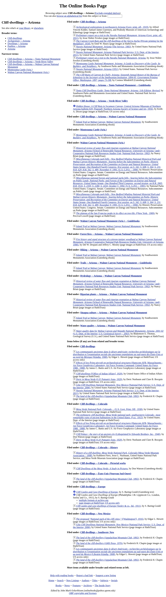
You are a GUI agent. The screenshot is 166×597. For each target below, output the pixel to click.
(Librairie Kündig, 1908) (118, 551)
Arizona (11, 49)
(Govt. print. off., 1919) (112, 27)
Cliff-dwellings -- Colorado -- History (99, 447)
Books (58, 585)
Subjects (104, 580)
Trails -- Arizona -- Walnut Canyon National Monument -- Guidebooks (116, 263)
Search (60, 580)
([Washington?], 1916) (110, 519)
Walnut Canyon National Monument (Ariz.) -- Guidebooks (110, 221)
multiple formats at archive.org (93, 500)
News (67, 585)
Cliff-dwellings (15, 38)
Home (51, 580)
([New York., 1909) (115, 213)
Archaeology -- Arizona (19, 41)
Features (77, 585)
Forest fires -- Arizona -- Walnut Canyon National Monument (111, 234)
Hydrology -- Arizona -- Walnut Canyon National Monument (111, 276)
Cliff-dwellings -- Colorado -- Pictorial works (103, 463)
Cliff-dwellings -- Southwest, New (97, 532)
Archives (87, 585)
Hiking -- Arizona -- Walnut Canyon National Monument (109, 249)
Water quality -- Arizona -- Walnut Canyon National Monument (112, 325)
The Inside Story (103, 585)
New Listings (72, 580)
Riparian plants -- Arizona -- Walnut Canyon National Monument (113, 294)
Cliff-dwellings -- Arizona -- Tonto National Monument (34, 59)
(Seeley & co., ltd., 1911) (108, 506)
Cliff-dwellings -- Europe (92, 486)
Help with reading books (62, 575)
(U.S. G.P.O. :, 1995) (118, 182)
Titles (94, 580)
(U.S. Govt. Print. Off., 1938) (109, 409)
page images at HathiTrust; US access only (99, 503)
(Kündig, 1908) (118, 354)
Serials (114, 580)
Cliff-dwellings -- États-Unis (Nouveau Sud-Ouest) (105, 473)
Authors (85, 580)
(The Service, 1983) (103, 46)
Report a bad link (84, 575)
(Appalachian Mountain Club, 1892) (107, 396)
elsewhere (38, 28)
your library (24, 28)
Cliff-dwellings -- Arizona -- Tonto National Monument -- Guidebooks (115, 85)
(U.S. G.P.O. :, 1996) (117, 164)
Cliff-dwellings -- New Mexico (95, 513)
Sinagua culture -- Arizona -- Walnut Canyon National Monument (113, 312)
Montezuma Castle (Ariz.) (20, 69)
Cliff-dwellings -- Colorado (93, 404)
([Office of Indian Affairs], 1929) (99, 373)
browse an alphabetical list (69, 16)
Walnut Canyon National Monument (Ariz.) (28, 72)
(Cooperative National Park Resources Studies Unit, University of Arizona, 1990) (118, 242)
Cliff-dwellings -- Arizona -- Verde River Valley (30, 61)
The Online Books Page (83, 5)
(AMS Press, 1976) (99, 543)
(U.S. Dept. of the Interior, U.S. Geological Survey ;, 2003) (118, 332)
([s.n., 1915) (116, 416)
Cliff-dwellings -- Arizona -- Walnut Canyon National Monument (113, 116)
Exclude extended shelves (107, 13)
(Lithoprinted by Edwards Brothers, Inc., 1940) (118, 434)
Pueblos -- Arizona (16, 46)
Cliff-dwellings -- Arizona (93, 21)
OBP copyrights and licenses (82, 593)
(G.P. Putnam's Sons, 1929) (99, 379)
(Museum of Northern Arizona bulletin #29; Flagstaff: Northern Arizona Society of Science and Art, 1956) (117, 107)
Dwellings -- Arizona (18, 43)
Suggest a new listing (106, 575)
